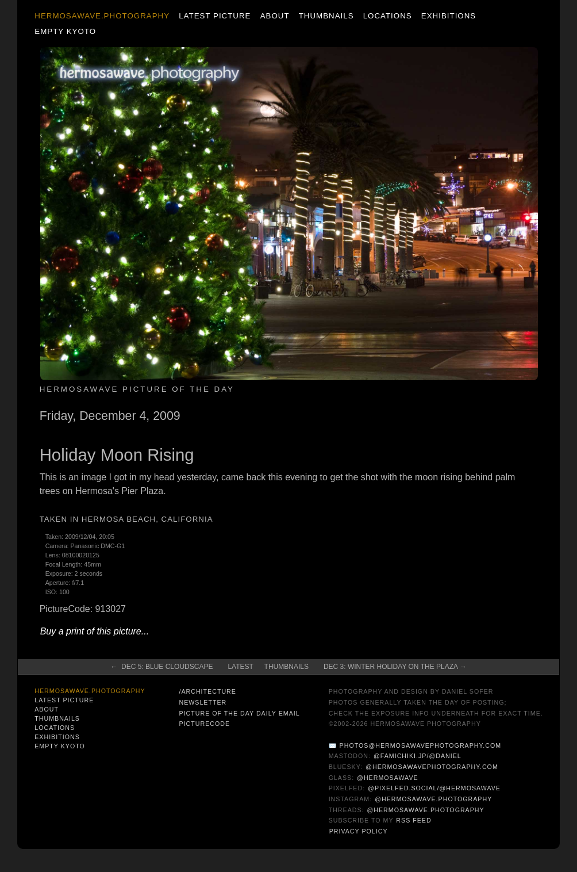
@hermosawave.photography (433, 798)
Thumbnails (326, 16)
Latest (240, 667)
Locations (387, 16)
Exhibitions (448, 16)
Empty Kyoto (65, 31)
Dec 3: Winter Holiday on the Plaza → (395, 667)
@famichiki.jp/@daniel (417, 755)
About (275, 16)
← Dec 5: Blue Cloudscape (161, 667)
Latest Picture (215, 16)
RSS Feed (413, 820)
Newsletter (202, 702)
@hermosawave (387, 777)
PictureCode (204, 723)
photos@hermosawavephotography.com (420, 745)
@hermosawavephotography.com (432, 766)
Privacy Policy (358, 831)
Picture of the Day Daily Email (239, 713)
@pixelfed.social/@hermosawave (434, 788)
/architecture (207, 691)
